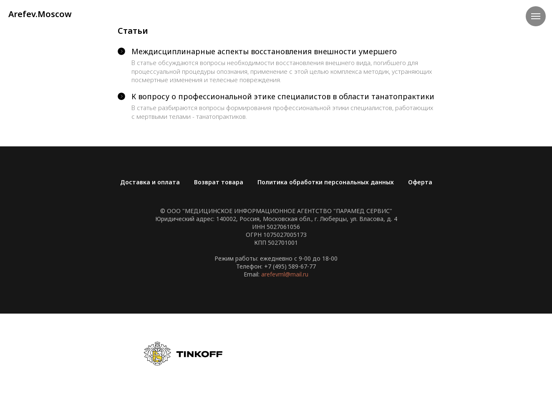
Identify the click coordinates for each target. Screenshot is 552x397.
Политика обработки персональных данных (325, 182)
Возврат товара (218, 182)
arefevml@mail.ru (284, 274)
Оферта (420, 182)
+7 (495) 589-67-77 (290, 266)
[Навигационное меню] (535, 16)
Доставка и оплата (150, 182)
